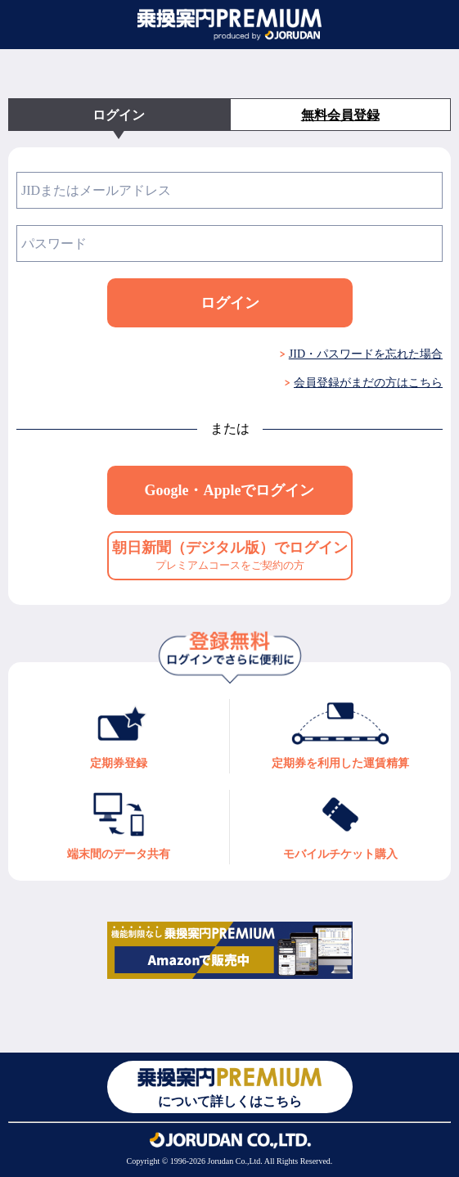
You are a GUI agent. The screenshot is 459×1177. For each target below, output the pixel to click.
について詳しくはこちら (229, 1086)
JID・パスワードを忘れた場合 (366, 354)
